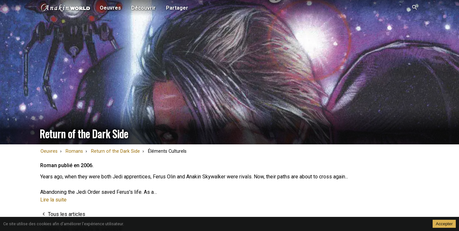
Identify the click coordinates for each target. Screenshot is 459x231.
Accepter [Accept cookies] (444, 223)
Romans (74, 151)
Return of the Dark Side (115, 151)
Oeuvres (49, 151)
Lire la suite (53, 200)
